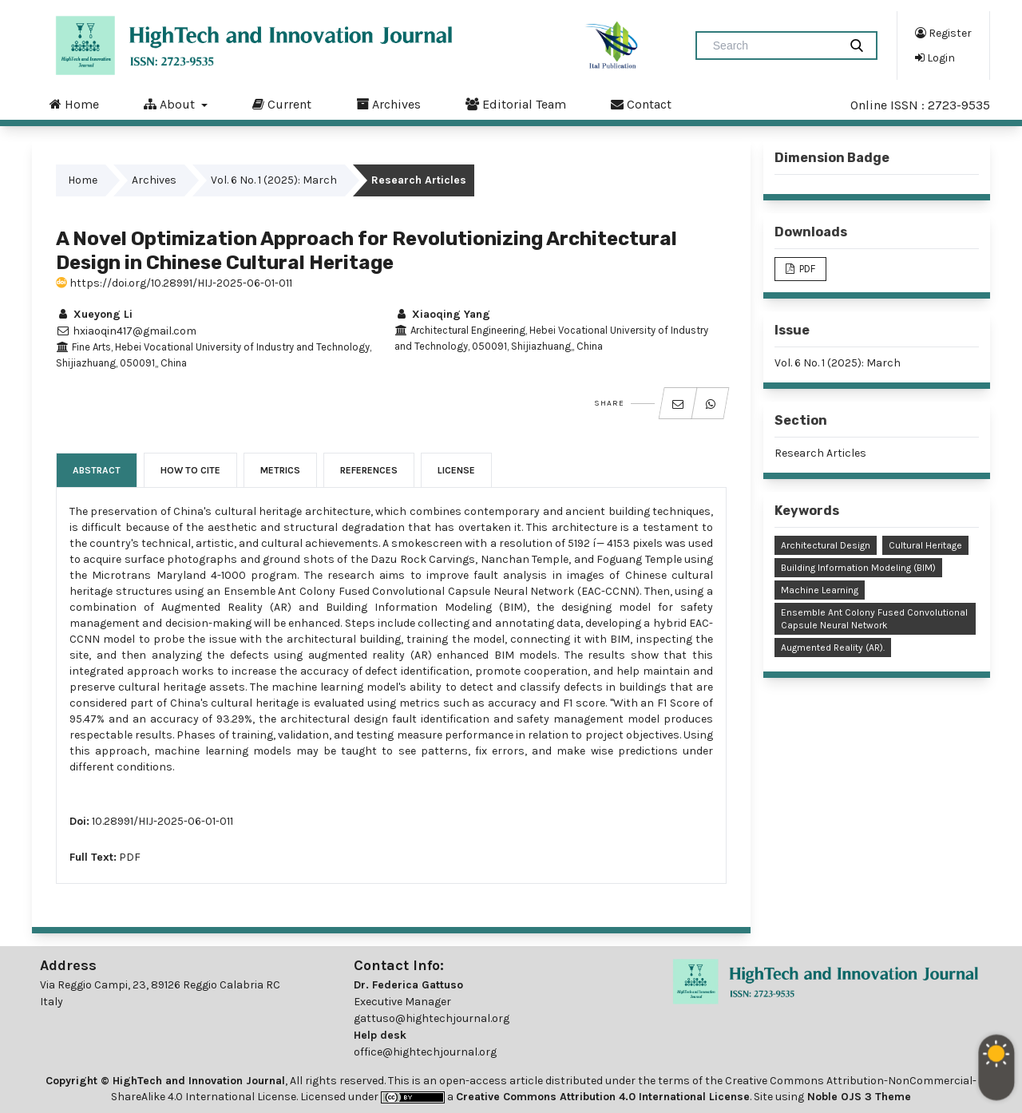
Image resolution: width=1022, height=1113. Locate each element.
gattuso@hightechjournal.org (431, 1018)
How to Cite (190, 470)
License (456, 470)
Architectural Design (825, 545)
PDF (130, 857)
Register (943, 33)
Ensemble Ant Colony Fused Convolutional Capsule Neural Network (874, 619)
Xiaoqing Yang (442, 314)
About (171, 103)
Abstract (97, 470)
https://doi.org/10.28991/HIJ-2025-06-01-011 (174, 283)
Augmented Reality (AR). (833, 647)
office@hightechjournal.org (425, 1052)
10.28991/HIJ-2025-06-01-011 (162, 821)
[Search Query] (773, 45)
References (369, 470)
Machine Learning (819, 590)
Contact (641, 103)
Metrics (280, 470)
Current (281, 103)
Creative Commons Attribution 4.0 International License (603, 1096)
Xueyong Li (94, 314)
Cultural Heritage (925, 545)
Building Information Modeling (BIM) (858, 567)
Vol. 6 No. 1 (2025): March (274, 180)
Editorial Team (515, 103)
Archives (388, 103)
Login (935, 57)
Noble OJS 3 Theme (857, 1096)
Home (74, 103)
